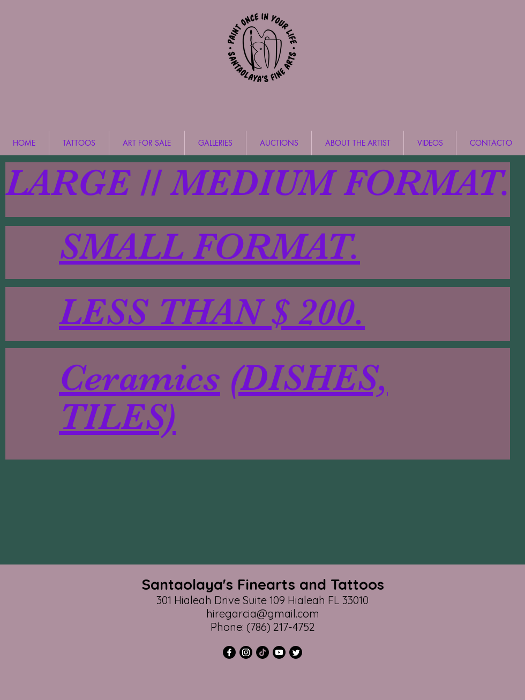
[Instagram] (245, 652)
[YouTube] (279, 652)
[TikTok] (262, 652)
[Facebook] (229, 652)
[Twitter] (295, 652)
